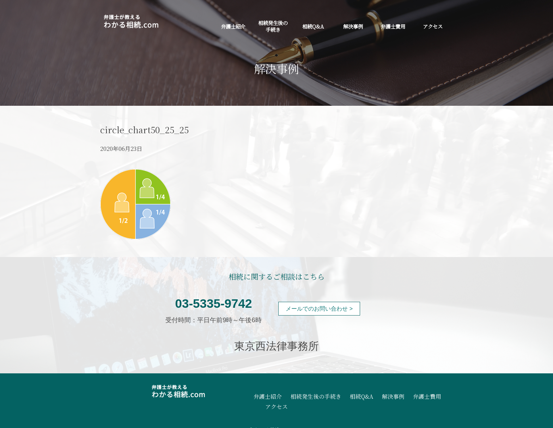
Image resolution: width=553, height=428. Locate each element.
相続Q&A (313, 26)
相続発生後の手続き (273, 26)
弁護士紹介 (233, 26)
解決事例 (353, 26)
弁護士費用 (393, 26)
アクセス (433, 26)
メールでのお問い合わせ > (319, 309)
